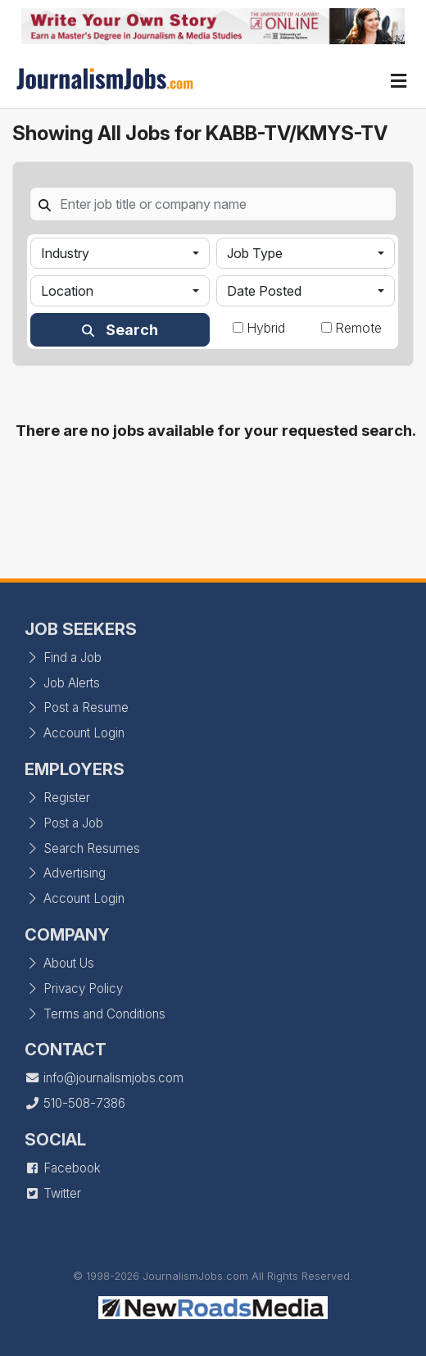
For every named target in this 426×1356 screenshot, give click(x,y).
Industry (65, 253)
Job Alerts (62, 683)
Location (67, 291)
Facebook (63, 1168)
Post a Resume (77, 707)
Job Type (255, 253)
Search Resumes (82, 848)
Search (120, 329)
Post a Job (64, 823)
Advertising (65, 873)
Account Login (75, 733)
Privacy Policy (74, 988)
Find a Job (63, 657)
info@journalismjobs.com (104, 1078)
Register (57, 797)
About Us (59, 963)
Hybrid (266, 328)
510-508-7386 (75, 1103)
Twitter (53, 1193)
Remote (358, 328)
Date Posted (264, 291)
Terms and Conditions (95, 1014)
